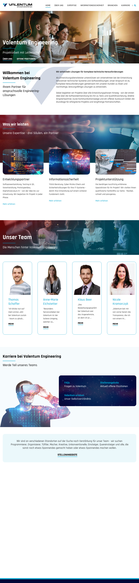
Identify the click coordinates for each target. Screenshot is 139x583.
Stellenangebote (109, 382)
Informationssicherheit (92, 5)
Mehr (11, 323)
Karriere (125, 5)
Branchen (112, 5)
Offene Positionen (26, 58)
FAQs (67, 382)
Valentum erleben (74, 395)
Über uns (58, 5)
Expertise (72, 5)
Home (48, 5)
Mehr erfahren (9, 204)
